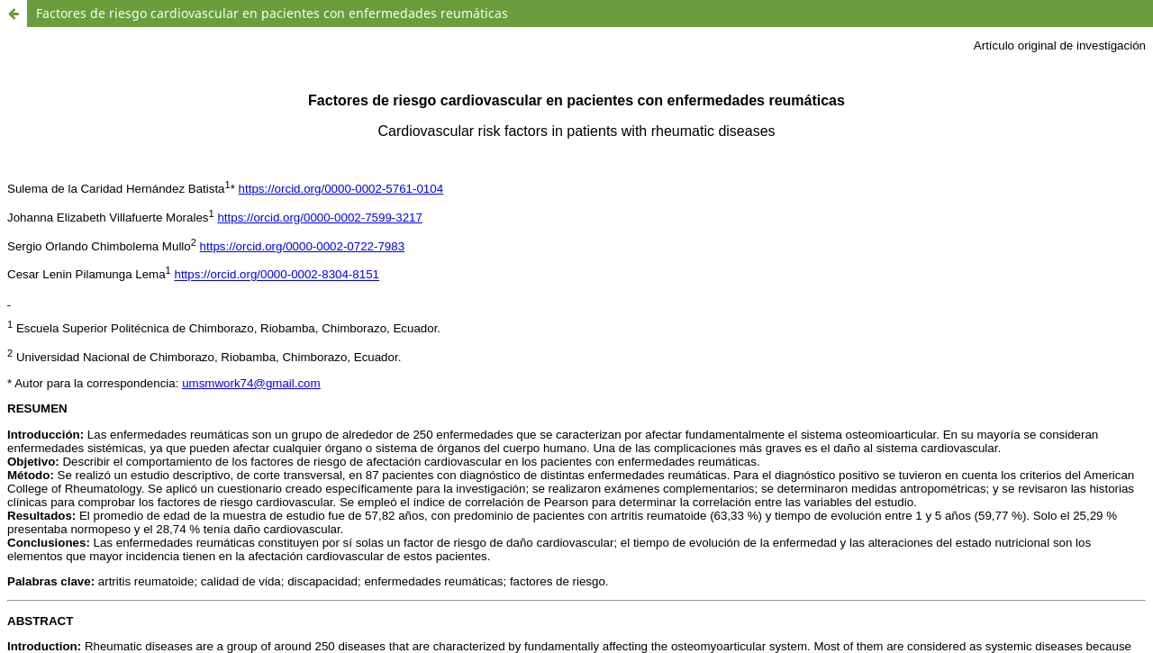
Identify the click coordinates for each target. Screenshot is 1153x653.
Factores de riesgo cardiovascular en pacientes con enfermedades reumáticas (272, 13)
